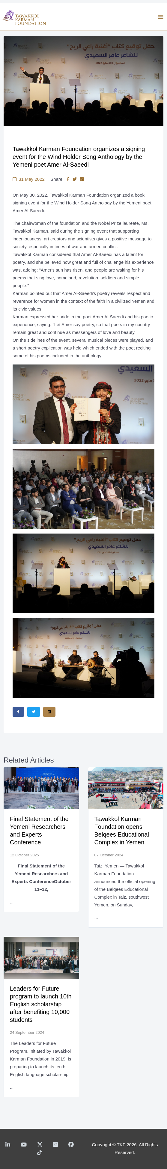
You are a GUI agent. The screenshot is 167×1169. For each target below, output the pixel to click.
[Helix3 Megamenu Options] (160, 17)
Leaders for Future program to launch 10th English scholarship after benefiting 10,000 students (41, 1004)
